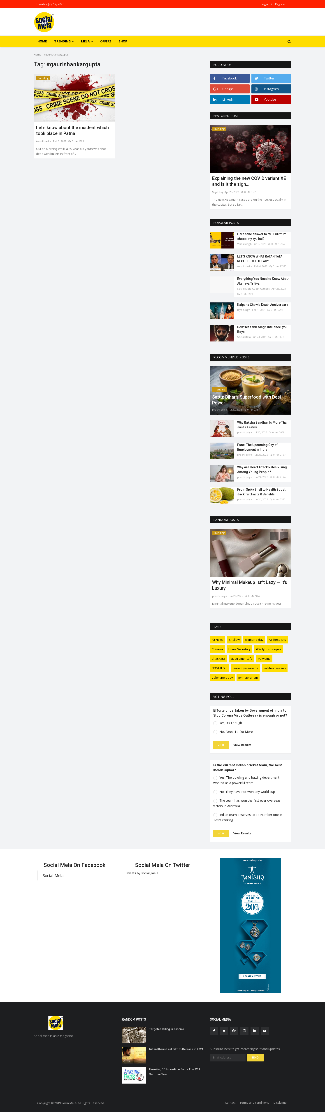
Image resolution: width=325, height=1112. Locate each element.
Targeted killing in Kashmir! (167, 1029)
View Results (242, 745)
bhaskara (218, 659)
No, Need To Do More (236, 731)
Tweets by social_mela (141, 873)
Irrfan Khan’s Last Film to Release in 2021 (176, 1049)
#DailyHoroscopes (268, 649)
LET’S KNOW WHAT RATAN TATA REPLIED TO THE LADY (259, 259)
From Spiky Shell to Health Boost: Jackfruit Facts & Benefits (261, 492)
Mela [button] (87, 41)
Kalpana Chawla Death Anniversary (262, 304)
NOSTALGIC (219, 668)
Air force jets (277, 640)
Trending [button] (64, 41)
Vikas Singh (244, 244)
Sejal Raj (217, 192)
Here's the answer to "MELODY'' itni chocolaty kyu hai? (262, 236)
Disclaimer (281, 1102)
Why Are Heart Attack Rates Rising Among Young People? (262, 469)
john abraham (248, 678)
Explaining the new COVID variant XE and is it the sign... (249, 181)
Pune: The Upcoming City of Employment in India (257, 447)
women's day (254, 640)
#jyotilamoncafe (241, 659)
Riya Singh (243, 309)
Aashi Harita (43, 141)
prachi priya (219, 409)
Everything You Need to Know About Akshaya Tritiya (263, 281)
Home (42, 41)
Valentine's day (222, 678)
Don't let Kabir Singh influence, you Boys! (262, 329)
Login (264, 4)
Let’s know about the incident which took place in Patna (72, 130)
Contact (230, 1102)
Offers (105, 41)
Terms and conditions (254, 1102)
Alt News (217, 640)
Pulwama (264, 659)
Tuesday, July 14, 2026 (50, 4)
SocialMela (244, 337)
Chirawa (217, 649)
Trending (43, 78)
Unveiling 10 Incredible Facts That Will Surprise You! (174, 1072)
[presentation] (274, 132)
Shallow (234, 640)
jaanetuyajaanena (245, 668)
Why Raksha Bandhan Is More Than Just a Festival (262, 425)
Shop (123, 41)
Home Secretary (239, 649)
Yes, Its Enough (230, 723)
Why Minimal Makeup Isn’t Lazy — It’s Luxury (249, 585)
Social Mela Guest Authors (253, 288)
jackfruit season (275, 668)
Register (280, 4)
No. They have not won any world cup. (247, 791)
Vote (221, 745)
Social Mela (53, 875)
